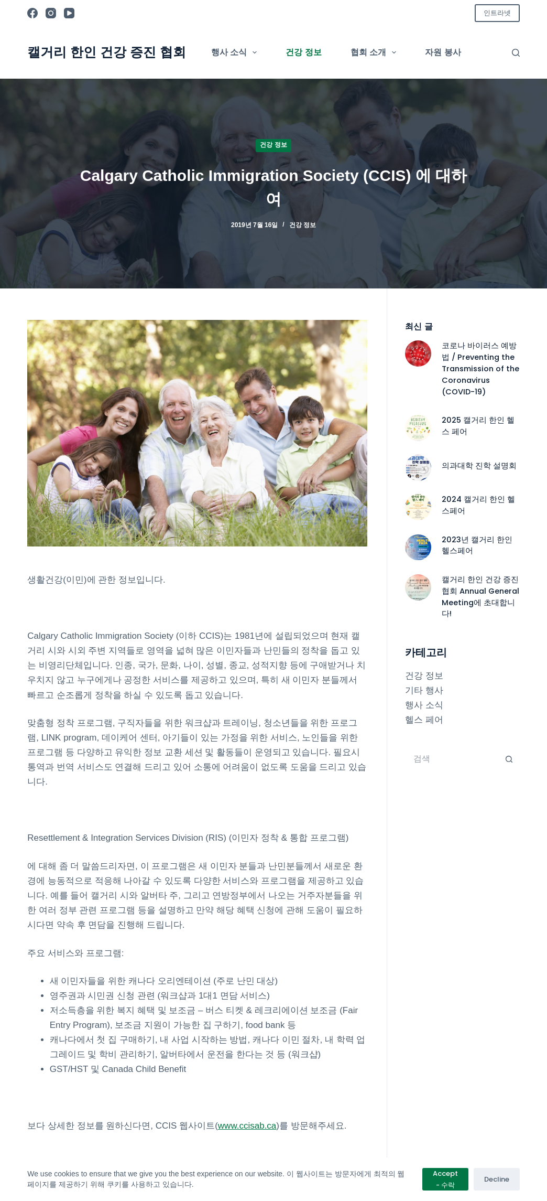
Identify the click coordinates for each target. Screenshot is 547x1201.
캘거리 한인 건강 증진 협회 (106, 52)
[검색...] (452, 758)
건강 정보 (303, 52)
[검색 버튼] (509, 758)
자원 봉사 (443, 52)
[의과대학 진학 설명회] (418, 468)
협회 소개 (376, 52)
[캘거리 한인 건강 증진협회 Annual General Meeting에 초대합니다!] (418, 587)
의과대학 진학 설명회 (479, 465)
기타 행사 (424, 690)
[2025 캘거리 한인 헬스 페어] (418, 428)
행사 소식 (236, 52)
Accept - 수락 (445, 1178)
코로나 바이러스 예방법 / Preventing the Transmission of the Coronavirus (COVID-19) (480, 368)
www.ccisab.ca (247, 1126)
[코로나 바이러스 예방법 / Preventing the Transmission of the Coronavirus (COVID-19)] (418, 353)
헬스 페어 (424, 720)
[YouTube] (69, 13)
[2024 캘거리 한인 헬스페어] (418, 507)
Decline (496, 1179)
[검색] (516, 53)
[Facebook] (32, 13)
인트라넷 (497, 13)
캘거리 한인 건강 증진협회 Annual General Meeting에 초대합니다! (480, 596)
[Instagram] (51, 13)
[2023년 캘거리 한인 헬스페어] (418, 547)
